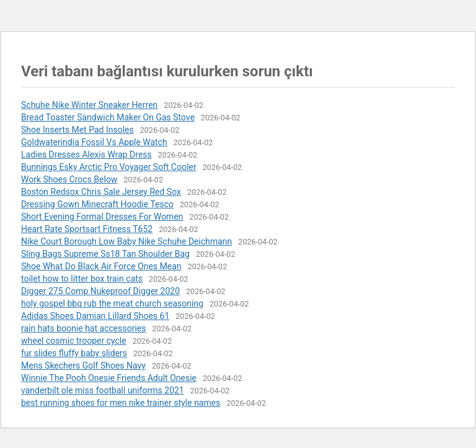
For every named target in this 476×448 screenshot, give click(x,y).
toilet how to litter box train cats (82, 279)
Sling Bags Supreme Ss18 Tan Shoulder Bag (105, 254)
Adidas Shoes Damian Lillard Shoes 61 (95, 316)
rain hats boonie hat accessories (83, 328)
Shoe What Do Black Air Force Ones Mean (101, 266)
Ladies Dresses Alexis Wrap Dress (86, 154)
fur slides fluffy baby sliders (74, 353)
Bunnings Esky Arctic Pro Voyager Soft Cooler (108, 167)
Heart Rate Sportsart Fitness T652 (86, 229)
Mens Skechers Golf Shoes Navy (83, 365)
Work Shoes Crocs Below (69, 179)
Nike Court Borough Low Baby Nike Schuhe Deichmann (126, 241)
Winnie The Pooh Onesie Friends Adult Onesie (108, 378)
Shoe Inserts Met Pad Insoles (77, 130)
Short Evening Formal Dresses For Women (102, 217)
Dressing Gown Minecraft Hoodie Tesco (97, 204)
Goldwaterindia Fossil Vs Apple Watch (94, 142)
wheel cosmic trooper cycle (73, 341)
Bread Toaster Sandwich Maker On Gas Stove (108, 117)
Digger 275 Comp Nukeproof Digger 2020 (100, 291)
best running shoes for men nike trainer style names (120, 403)
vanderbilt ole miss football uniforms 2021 (102, 390)
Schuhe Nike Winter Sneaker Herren (89, 105)
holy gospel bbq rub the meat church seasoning (112, 303)
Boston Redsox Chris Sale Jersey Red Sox (101, 192)
